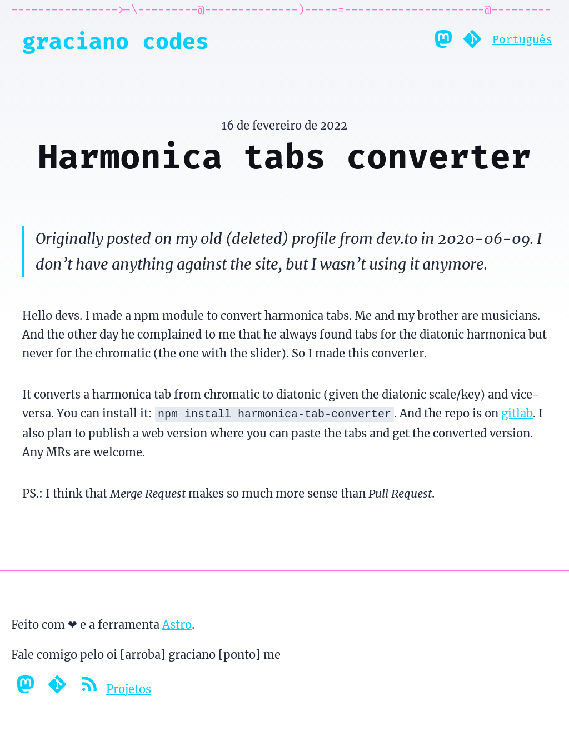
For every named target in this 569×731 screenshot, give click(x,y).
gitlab (517, 413)
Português (522, 39)
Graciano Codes (115, 41)
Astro (177, 623)
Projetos (128, 688)
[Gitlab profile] (472, 41)
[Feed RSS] (90, 688)
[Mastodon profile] (443, 41)
